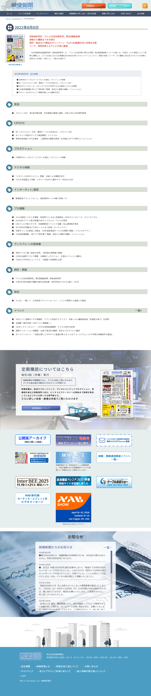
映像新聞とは (43, 666)
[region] (75, 580)
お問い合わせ (126, 13)
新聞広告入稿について (67, 666)
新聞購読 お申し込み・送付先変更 (82, 13)
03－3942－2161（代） (99, 657)
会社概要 (25, 666)
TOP (23, 675)
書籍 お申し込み (108, 13)
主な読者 (140, 13)
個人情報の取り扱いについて (91, 671)
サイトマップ (27, 671)
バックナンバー (42, 13)
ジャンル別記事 (24, 13)
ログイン (120, 5)
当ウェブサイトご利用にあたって (55, 671)
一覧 (138, 310)
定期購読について (93, 5)
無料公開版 (59, 13)
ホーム (9, 13)
